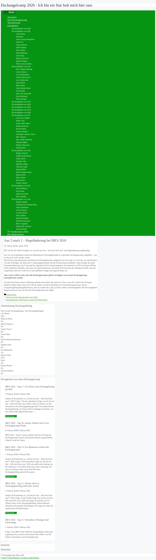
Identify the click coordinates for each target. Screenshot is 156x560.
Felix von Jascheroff (23, 94)
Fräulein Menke (22, 131)
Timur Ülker (20, 50)
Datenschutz (6, 549)
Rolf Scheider (21, 197)
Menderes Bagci (22, 164)
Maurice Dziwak (22, 58)
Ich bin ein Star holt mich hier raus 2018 (22, 297)
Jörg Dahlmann (21, 53)
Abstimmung (13, 22)
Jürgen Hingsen (22, 61)
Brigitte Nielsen (22, 153)
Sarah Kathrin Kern (23, 77)
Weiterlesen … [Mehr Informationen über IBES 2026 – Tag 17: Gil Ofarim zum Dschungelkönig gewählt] (11, 416)
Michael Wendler (22, 218)
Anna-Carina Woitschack (25, 39)
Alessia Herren (21, 45)
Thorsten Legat (21, 167)
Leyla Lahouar (21, 72)
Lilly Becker (20, 34)
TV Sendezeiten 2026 (17, 231)
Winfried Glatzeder (23, 221)
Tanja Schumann (22, 207)
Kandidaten (14, 25)
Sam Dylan (20, 56)
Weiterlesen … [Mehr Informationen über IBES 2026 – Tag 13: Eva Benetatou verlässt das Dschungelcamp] (11, 476)
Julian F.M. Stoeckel (23, 226)
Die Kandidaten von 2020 (21, 107)
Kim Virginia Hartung (24, 69)
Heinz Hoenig (21, 99)
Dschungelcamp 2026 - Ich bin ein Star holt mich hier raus (46, 5)
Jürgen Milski (21, 169)
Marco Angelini (22, 224)
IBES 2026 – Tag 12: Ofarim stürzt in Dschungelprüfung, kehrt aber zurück (22, 484)
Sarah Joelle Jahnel (23, 123)
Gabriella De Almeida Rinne (26, 205)
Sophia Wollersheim (23, 156)
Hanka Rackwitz (22, 126)
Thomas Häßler (21, 142)
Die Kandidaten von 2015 (22, 186)
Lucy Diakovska (22, 80)
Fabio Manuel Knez (23, 88)
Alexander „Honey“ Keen (25, 134)
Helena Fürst (20, 175)
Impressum (5, 545)
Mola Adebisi (21, 215)
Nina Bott (19, 37)
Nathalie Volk (21, 161)
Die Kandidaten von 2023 (21, 102)
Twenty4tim (20, 91)
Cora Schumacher (22, 75)
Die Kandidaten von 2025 (22, 31)
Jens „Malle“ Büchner (24, 140)
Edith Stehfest (21, 47)
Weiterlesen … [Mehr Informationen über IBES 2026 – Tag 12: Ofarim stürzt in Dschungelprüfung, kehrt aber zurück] (11, 513)
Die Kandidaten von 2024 (22, 66)
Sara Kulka (20, 191)
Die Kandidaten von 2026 (21, 29)
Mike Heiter (20, 85)
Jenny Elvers (20, 159)
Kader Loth (20, 121)
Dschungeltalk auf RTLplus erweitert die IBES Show (27, 300)
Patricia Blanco (21, 188)
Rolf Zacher (20, 180)
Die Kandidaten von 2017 (22, 115)
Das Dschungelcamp (17, 20)
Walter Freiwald (22, 194)
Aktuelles (11, 17)
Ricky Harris (20, 178)
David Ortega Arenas (24, 172)
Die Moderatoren (15, 234)
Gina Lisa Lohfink (23, 118)
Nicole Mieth (21, 129)
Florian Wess (21, 148)
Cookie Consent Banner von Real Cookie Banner (20, 558)
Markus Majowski (22, 145)
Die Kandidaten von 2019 (21, 110)
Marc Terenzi (21, 137)
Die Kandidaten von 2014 (22, 199)
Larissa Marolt (21, 210)
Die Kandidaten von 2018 (21, 113)
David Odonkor (22, 96)
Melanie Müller (22, 202)
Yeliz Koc (19, 42)
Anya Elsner (20, 83)
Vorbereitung (11, 295)
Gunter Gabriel (21, 183)
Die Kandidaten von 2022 (21, 104)
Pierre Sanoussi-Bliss (24, 64)
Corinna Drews (21, 213)
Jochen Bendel (21, 229)
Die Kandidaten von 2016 (22, 150)
